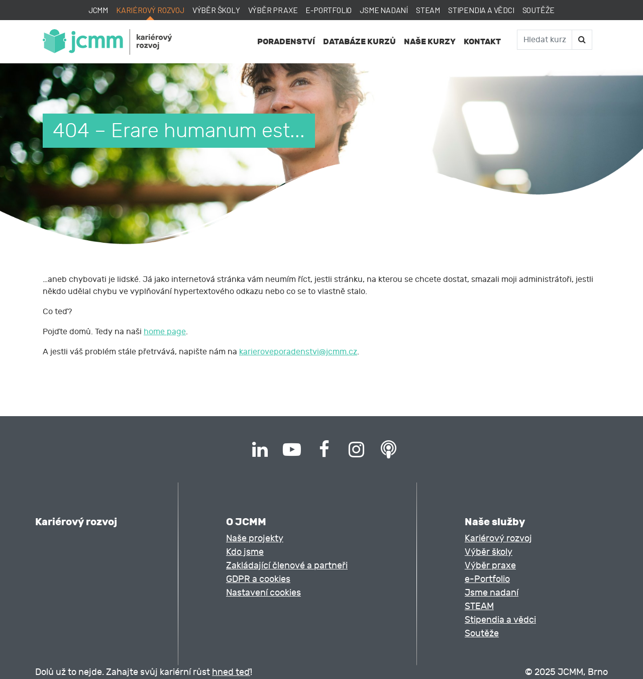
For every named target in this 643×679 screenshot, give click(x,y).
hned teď (231, 672)
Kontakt (482, 41)
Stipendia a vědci (481, 10)
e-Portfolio (328, 10)
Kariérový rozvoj (150, 10)
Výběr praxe (273, 10)
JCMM (98, 10)
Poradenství (286, 41)
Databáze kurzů (359, 41)
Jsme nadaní (384, 10)
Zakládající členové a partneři (287, 565)
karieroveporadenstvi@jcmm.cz (298, 351)
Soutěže (538, 10)
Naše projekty (254, 538)
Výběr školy (216, 10)
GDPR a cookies (258, 579)
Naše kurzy (430, 41)
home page (165, 331)
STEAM (428, 10)
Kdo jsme (245, 552)
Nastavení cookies (263, 593)
